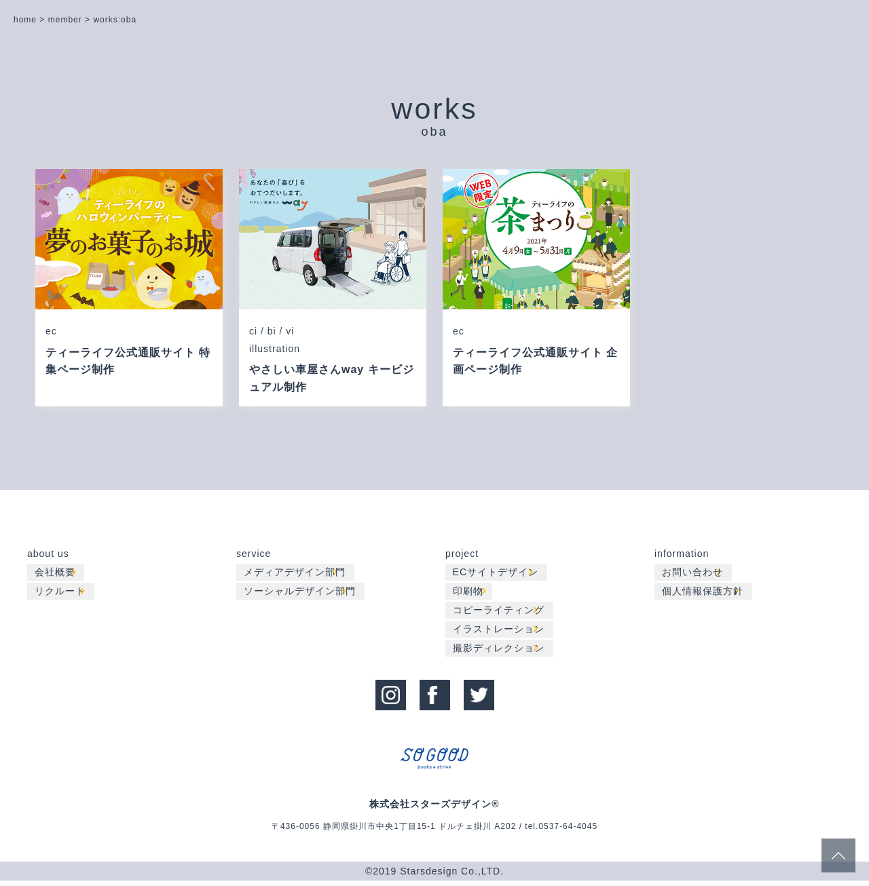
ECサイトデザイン (498, 576)
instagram (390, 697)
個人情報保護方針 (705, 595)
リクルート (62, 595)
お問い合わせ (695, 576)
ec (51, 332)
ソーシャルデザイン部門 (302, 595)
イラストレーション (501, 633)
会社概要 (57, 576)
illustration (274, 351)
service (253, 557)
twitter (479, 697)
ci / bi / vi (271, 332)
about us (48, 557)
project (462, 557)
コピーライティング (501, 614)
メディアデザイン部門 (297, 576)
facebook (435, 697)
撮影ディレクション (501, 652)
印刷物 (471, 595)
